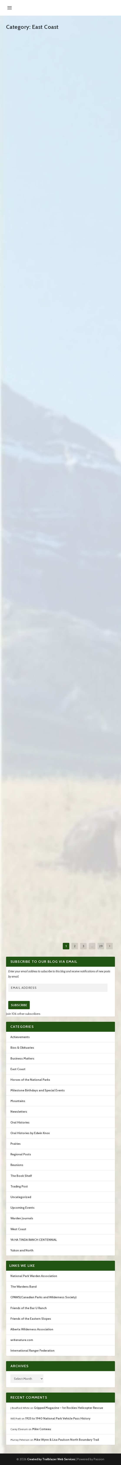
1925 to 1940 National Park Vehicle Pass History (57, 1418)
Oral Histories (20, 1122)
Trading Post (19, 1186)
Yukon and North (21, 1250)
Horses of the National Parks (30, 1080)
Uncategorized (20, 1197)
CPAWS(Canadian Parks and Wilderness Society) (43, 1297)
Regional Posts (20, 1154)
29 (101, 946)
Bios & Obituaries (22, 1048)
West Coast (18, 1229)
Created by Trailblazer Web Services (51, 1459)
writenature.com (21, 1340)
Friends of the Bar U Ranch (28, 1308)
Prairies (15, 1144)
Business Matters (22, 1058)
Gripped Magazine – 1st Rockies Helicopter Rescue (68, 1408)
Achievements (20, 1037)
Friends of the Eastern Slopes (30, 1319)
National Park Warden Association (33, 1276)
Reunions (16, 1165)
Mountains (17, 1101)
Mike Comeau (41, 1429)
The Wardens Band (23, 1286)
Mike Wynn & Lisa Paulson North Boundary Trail (66, 1440)
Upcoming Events (22, 1208)
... (92, 946)
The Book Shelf (21, 1176)
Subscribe (19, 1005)
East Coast (17, 1069)
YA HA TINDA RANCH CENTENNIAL (33, 1240)
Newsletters (18, 1111)
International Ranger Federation (32, 1350)
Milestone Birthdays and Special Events (37, 1090)
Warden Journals (21, 1218)
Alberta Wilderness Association (31, 1329)
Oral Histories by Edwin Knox (30, 1133)
